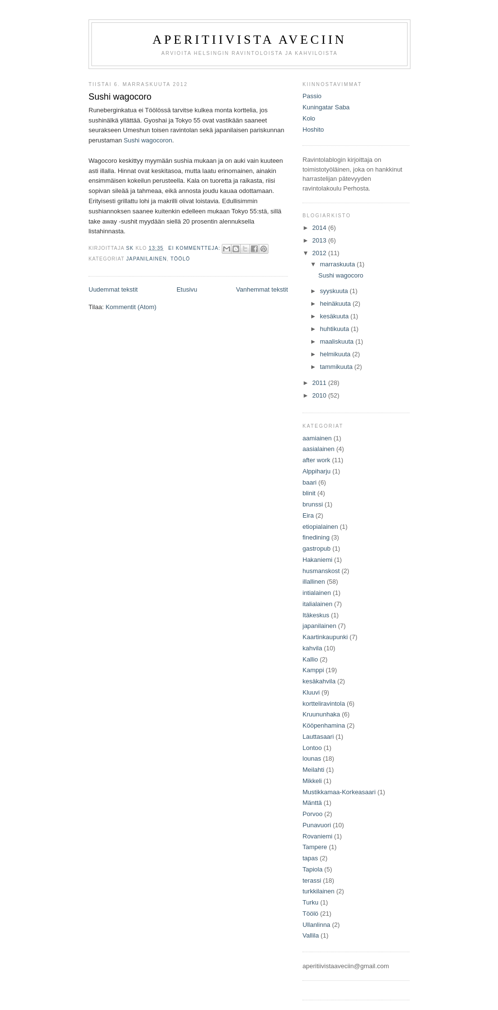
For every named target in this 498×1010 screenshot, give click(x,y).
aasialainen (318, 449)
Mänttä (312, 802)
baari (309, 482)
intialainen (316, 592)
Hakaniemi (317, 559)
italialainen (317, 604)
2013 (320, 240)
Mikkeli (312, 780)
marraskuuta (338, 264)
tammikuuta (337, 366)
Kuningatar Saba (326, 107)
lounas (311, 758)
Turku (310, 902)
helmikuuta (336, 354)
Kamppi (313, 670)
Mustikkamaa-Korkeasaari (338, 792)
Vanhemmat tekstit (262, 289)
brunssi (312, 504)
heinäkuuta (336, 303)
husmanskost (321, 571)
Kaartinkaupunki (325, 637)
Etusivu (187, 289)
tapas (310, 858)
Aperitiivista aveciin (249, 40)
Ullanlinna (316, 924)
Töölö (180, 258)
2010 (320, 395)
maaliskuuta (338, 341)
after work (316, 460)
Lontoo (312, 747)
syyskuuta (335, 291)
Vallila (310, 935)
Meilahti (313, 769)
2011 (320, 382)
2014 (320, 227)
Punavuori (316, 825)
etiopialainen (320, 526)
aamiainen (317, 438)
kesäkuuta (335, 316)
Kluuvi (311, 692)
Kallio (310, 659)
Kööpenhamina (323, 725)
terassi (311, 880)
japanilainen (146, 258)
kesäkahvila (319, 681)
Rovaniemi (317, 836)
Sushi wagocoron (148, 140)
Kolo (308, 118)
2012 (320, 253)
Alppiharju (316, 471)
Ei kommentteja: (195, 248)
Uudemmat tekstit (113, 289)
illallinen (313, 581)
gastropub (316, 548)
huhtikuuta (335, 328)
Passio (311, 96)
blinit (309, 493)
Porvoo (312, 814)
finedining (316, 537)
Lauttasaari (318, 736)
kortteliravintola (323, 703)
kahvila (312, 648)
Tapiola (312, 869)
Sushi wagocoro (120, 97)
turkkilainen (318, 891)
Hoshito (313, 129)
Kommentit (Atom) (131, 307)
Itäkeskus (315, 615)
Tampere (314, 847)
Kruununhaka (321, 714)
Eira (308, 515)
